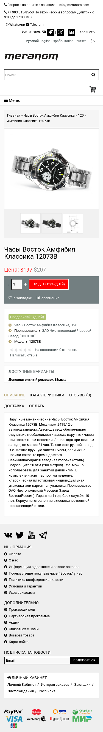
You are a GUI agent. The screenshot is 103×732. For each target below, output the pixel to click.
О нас (13, 560)
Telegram (37, 25)
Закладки (82, 684)
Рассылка (47, 691)
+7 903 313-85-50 (20, 12)
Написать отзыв (23, 355)
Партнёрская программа (29, 616)
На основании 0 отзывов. (56, 350)
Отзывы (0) (80, 395)
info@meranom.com (74, 5)
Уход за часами (22, 592)
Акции (14, 622)
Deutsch (80, 41)
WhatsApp (17, 25)
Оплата (36, 406)
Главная (13, 115)
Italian (69, 41)
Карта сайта (19, 642)
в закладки (22, 298)
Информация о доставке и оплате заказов (44, 567)
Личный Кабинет (21, 684)
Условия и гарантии (25, 586)
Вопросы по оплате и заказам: (31, 5)
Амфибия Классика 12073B (28, 121)
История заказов (55, 684)
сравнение (50, 298)
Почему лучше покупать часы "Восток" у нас (45, 573)
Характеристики (47, 395)
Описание (14, 395)
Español (57, 41)
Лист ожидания (20, 691)
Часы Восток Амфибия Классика (49, 115)
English (45, 41)
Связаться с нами (24, 629)
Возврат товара (21, 635)
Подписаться (84, 660)
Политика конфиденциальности (36, 580)
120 (81, 115)
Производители (22, 609)
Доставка (14, 406)
